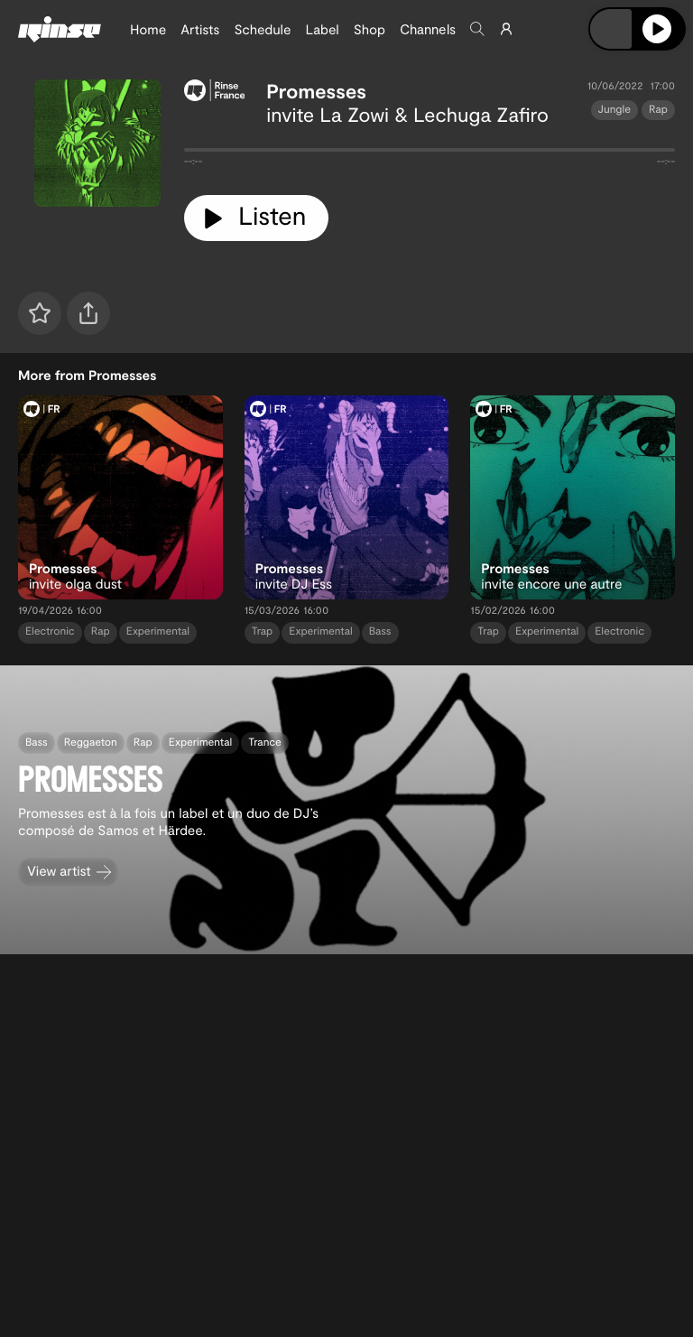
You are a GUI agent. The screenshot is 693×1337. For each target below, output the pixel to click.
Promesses (316, 91)
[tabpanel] (429, 153)
